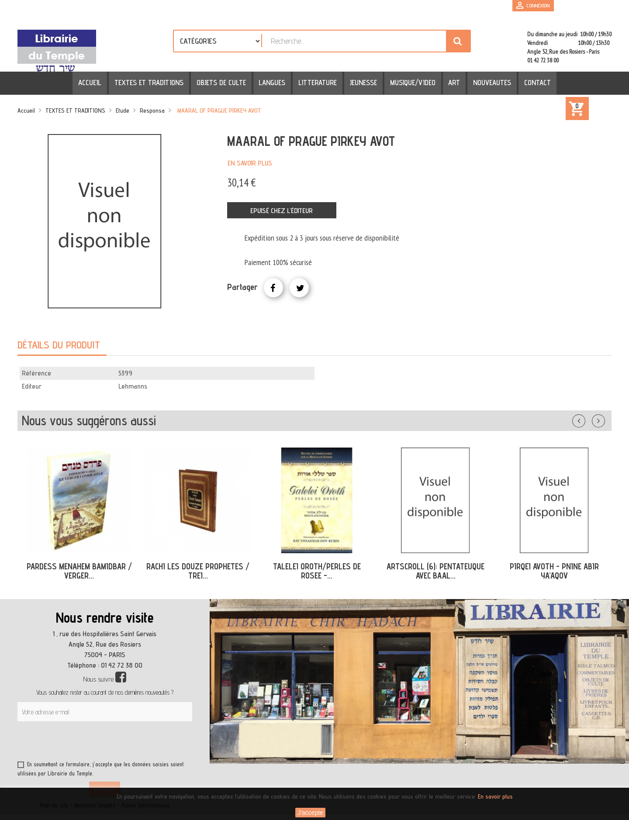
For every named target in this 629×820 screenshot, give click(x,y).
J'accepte (310, 812)
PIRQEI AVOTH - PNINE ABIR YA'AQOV (554, 571)
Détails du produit (58, 344)
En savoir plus (250, 163)
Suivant (604, 419)
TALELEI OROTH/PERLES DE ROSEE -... (317, 571)
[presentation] (101, 743)
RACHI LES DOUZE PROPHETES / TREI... (197, 571)
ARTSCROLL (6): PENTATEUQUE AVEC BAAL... (435, 571)
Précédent (587, 419)
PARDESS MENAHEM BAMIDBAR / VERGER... (79, 571)
